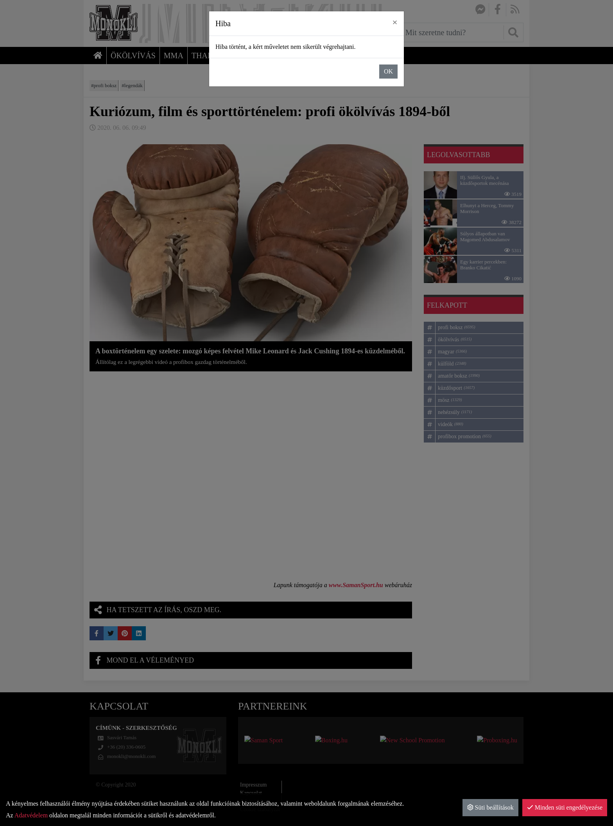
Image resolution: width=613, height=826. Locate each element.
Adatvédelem (31, 815)
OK (388, 71)
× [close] (395, 22)
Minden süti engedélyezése (564, 807)
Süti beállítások (490, 807)
